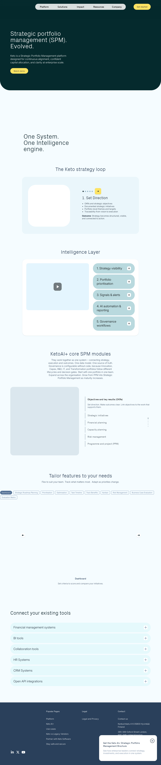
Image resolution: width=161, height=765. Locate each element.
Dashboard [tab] (6, 492)
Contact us (123, 719)
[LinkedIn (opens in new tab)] (13, 753)
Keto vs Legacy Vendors (57, 734)
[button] (83, 191)
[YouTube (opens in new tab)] (23, 753)
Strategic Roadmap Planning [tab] (26, 492)
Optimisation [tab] (62, 492)
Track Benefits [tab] (92, 492)
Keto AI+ (50, 724)
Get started (142, 6)
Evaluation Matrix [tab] (9, 497)
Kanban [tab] (105, 492)
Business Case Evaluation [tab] (142, 492)
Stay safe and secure (56, 744)
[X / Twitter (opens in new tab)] (18, 753)
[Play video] (58, 287)
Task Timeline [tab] (76, 492)
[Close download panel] (152, 740)
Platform (50, 719)
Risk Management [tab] (120, 492)
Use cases (51, 729)
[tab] (148, 418)
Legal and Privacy (90, 719)
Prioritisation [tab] (47, 492)
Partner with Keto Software (58, 739)
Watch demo (19, 71)
